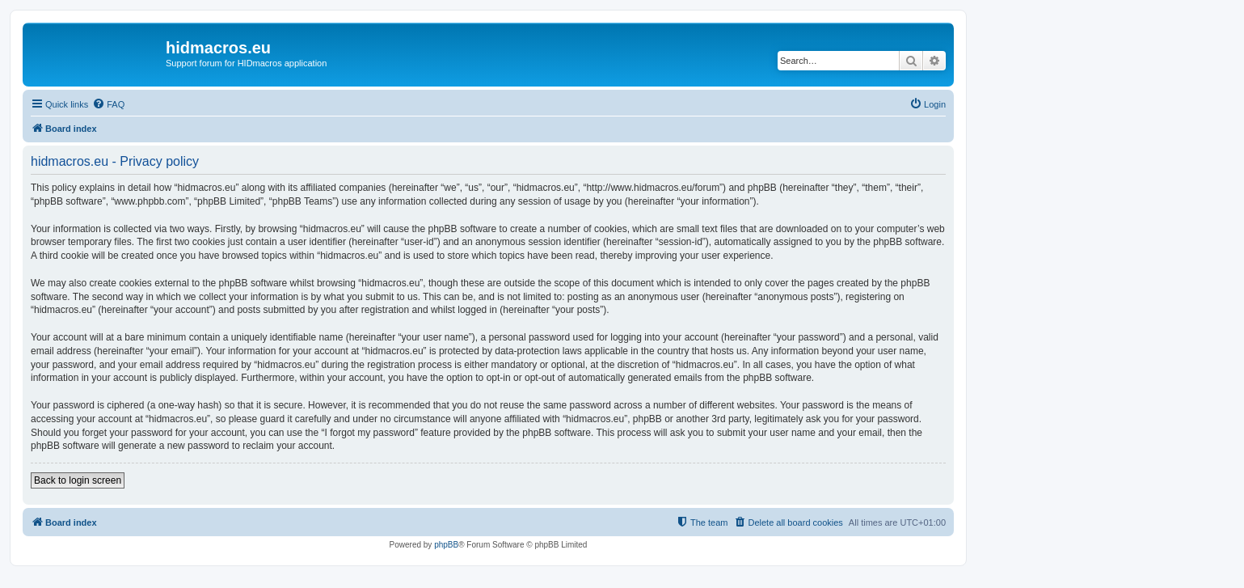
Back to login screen (77, 480)
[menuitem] (108, 104)
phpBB (446, 544)
